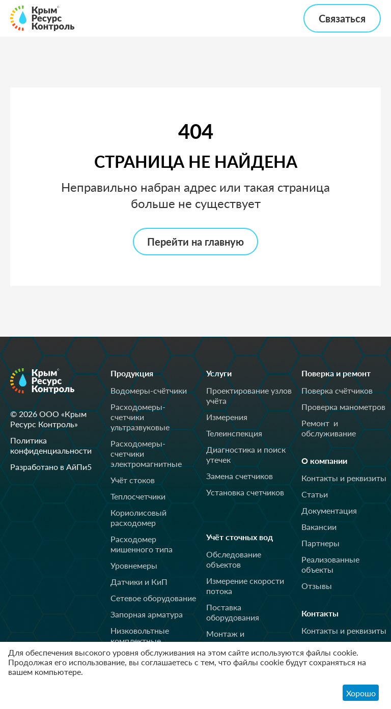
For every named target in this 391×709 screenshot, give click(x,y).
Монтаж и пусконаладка (232, 638)
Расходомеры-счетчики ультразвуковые (140, 417)
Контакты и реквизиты (343, 478)
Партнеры (320, 543)
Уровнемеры (133, 565)
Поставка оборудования (232, 612)
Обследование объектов (233, 559)
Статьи (314, 494)
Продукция (137, 373)
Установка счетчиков (245, 492)
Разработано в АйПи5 (51, 466)
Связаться (342, 18)
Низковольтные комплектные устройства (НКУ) (143, 641)
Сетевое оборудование (153, 598)
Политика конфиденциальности (51, 445)
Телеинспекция (234, 433)
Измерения (226, 417)
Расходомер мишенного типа (141, 544)
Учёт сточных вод (248, 537)
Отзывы (316, 585)
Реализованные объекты (330, 564)
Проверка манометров (343, 406)
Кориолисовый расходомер (138, 517)
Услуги (222, 373)
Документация (329, 510)
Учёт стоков (132, 480)
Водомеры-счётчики (148, 390)
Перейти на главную (195, 241)
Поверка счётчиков (337, 390)
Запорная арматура (146, 614)
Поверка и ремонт (344, 373)
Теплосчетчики (137, 496)
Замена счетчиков (239, 476)
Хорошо (361, 693)
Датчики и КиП (138, 581)
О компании (330, 461)
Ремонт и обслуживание (328, 428)
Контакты (324, 613)
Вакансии (319, 526)
